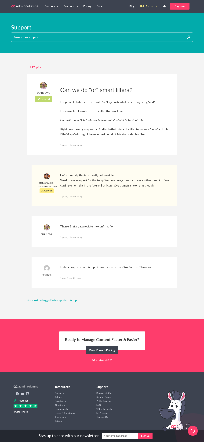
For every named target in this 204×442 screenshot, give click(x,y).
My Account (102, 413)
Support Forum (103, 397)
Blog (132, 6)
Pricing (87, 6)
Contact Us (102, 417)
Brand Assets (62, 401)
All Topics (35, 67)
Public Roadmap (104, 401)
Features (49, 6)
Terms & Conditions (65, 413)
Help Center (147, 6)
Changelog (60, 417)
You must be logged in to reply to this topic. (53, 300)
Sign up (145, 435)
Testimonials (61, 409)
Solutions (69, 6)
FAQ (98, 405)
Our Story (60, 405)
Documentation (104, 393)
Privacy (58, 421)
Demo (100, 6)
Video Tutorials (104, 409)
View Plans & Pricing (102, 350)
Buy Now (180, 6)
